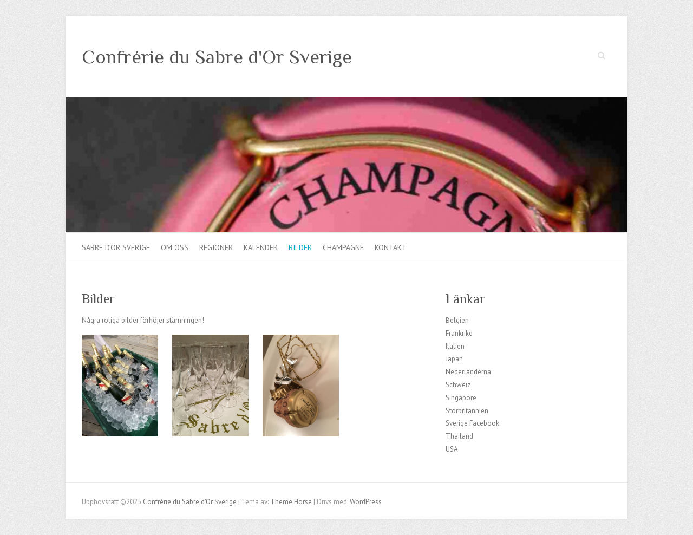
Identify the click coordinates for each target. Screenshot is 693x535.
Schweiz (458, 384)
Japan (454, 358)
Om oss (174, 247)
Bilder (300, 247)
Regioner (216, 247)
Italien (455, 346)
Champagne (343, 247)
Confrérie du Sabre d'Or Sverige (217, 57)
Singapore (461, 397)
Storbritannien (467, 410)
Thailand (459, 436)
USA (452, 449)
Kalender (261, 247)
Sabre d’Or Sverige (116, 247)
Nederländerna (468, 371)
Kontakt (391, 247)
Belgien (457, 320)
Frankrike (459, 333)
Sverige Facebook (472, 423)
